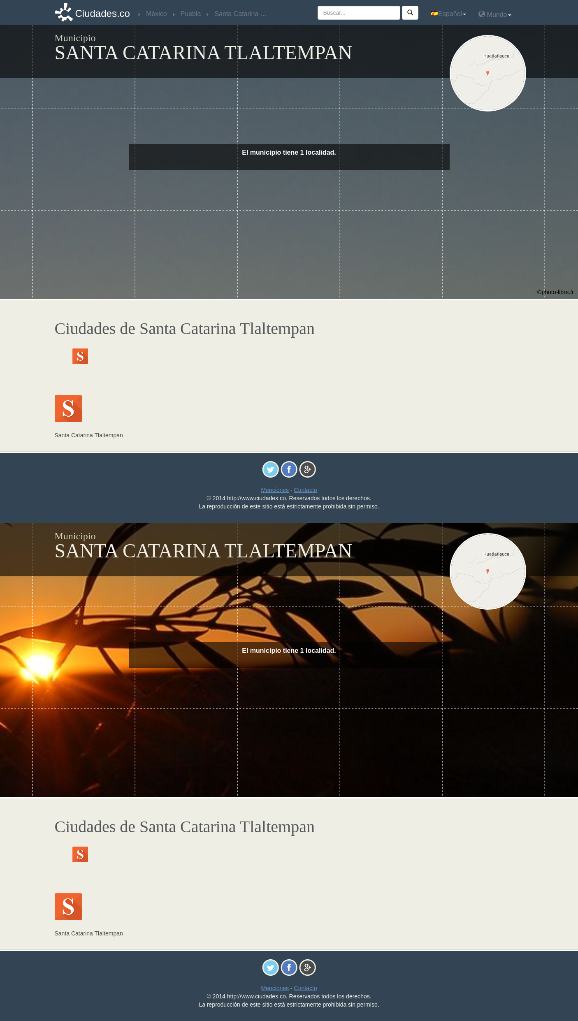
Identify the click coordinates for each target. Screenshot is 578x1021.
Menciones (275, 490)
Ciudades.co (102, 13)
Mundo (494, 14)
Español (448, 13)
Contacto (305, 490)
